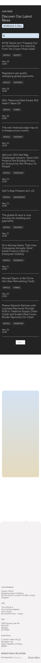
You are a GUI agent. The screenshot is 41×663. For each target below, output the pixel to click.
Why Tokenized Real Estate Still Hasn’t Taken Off (20, 102)
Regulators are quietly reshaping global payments (17, 74)
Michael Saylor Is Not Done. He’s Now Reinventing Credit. (18, 280)
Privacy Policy (34, 657)
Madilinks (17, 657)
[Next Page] (20, 342)
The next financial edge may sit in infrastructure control (20, 129)
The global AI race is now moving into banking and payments (16, 218)
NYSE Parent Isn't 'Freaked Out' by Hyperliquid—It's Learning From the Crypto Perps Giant (20, 46)
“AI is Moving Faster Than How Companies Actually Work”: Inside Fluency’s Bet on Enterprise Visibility (19, 249)
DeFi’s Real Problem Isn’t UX (18, 190)
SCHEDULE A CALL (12, 26)
